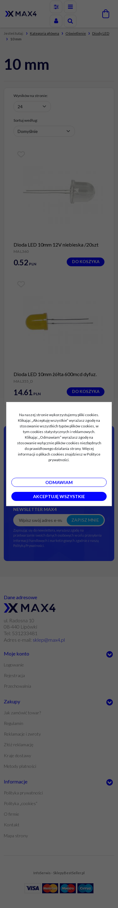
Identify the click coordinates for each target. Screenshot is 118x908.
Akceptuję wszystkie (59, 496)
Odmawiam (59, 482)
